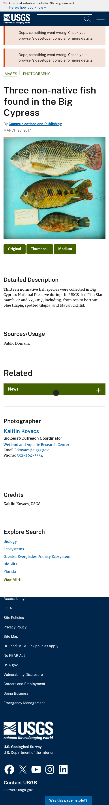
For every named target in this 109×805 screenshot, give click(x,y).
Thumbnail (40, 249)
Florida (10, 571)
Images (10, 74)
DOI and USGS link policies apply (31, 646)
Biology (10, 541)
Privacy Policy (15, 627)
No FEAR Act (14, 656)
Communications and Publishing (35, 124)
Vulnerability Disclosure (23, 675)
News (13, 389)
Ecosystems (14, 549)
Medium (65, 249)
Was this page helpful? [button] (68, 800)
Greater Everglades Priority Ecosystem (37, 556)
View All (12, 580)
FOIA (8, 608)
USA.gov (11, 665)
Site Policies (14, 618)
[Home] (17, 23)
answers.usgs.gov (18, 790)
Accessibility (14, 599)
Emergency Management (24, 703)
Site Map (11, 637)
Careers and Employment (24, 684)
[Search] (87, 18)
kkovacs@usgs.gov (32, 450)
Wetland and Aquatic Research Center (36, 444)
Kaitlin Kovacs (21, 431)
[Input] (64, 18)
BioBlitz (10, 564)
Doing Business (16, 694)
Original (14, 249)
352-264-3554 (30, 455)
